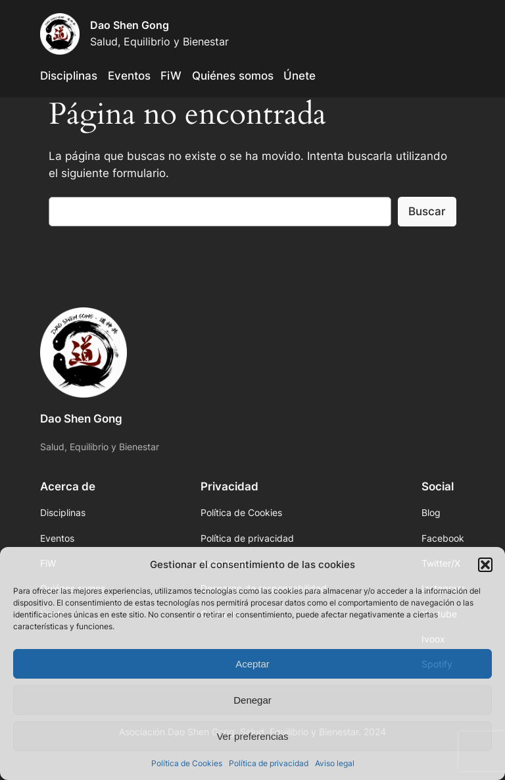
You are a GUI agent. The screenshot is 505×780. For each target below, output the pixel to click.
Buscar (427, 211)
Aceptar (252, 663)
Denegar (252, 700)
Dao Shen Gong (129, 25)
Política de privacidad (268, 763)
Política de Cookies (186, 763)
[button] (485, 564)
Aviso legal (334, 763)
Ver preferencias (252, 736)
